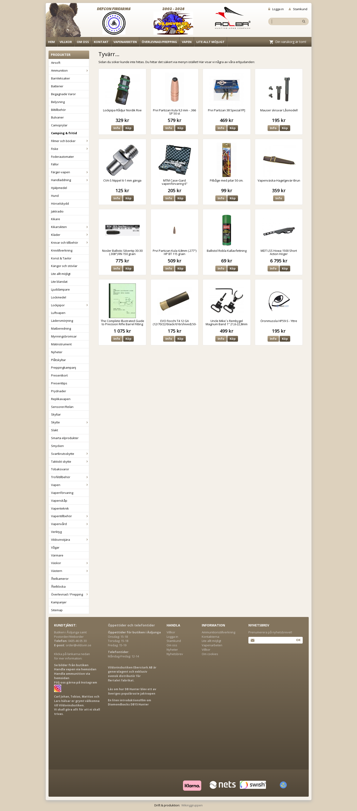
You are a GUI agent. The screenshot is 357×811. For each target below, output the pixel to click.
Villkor (66, 42)
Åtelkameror (60, 579)
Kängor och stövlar (64, 266)
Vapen (187, 42)
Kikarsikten (70, 227)
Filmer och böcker (70, 141)
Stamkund (298, 9)
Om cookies (210, 654)
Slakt (54, 430)
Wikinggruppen (192, 805)
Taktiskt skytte (70, 461)
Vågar (55, 547)
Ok (298, 640)
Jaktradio (57, 211)
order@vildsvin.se (78, 645)
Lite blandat (59, 281)
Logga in (276, 9)
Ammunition (70, 70)
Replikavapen (60, 399)
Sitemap (57, 610)
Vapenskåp (59, 500)
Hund (55, 196)
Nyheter (56, 352)
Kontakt (101, 42)
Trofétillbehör (70, 477)
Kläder (70, 235)
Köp (128, 128)
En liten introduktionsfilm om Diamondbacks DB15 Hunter (129, 702)
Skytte (70, 422)
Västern (70, 571)
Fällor (55, 164)
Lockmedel (58, 297)
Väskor (70, 563)
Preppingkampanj (63, 367)
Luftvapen (58, 313)
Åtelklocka (58, 586)
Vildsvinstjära (70, 540)
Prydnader (58, 391)
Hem (51, 42)
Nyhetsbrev (175, 654)
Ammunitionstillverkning (218, 632)
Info (116, 128)
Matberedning (61, 328)
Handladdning (70, 180)
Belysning (58, 102)
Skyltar (56, 414)
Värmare (57, 555)
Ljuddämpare (60, 289)
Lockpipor (70, 305)
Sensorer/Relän (62, 407)
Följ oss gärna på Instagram (75, 682)
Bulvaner (57, 117)
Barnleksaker (60, 78)
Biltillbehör (58, 110)
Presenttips (59, 383)
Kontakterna (210, 637)
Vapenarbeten (125, 42)
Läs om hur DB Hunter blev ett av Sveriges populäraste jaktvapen (132, 691)
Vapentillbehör (70, 516)
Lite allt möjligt (210, 42)
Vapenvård (70, 524)
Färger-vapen (70, 172)
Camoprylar (59, 125)
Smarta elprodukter (65, 438)
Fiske (70, 149)
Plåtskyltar (58, 360)
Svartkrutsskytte (70, 454)
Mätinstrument (61, 344)
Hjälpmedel (59, 188)
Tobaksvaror (60, 469)
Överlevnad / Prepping (70, 594)
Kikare (55, 219)
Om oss (83, 42)
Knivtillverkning (61, 250)
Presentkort (59, 375)
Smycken (57, 446)
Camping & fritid (64, 133)
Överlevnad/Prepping (159, 42)
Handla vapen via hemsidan (75, 669)
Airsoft (55, 63)
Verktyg (56, 532)
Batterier (57, 86)
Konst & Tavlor (61, 258)
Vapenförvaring (62, 493)
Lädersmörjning (62, 321)
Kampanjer (59, 602)
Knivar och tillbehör (70, 242)
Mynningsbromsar (64, 336)
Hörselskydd (60, 203)
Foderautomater (62, 157)
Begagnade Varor (63, 94)
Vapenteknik (60, 508)
